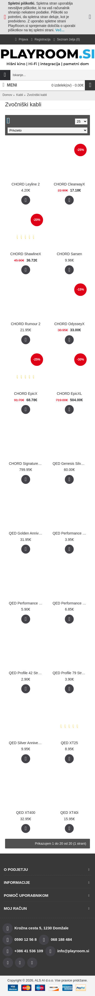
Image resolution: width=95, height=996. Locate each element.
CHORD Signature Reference (26, 463)
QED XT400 (25, 813)
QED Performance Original (26, 603)
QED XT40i (69, 813)
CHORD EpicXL (69, 394)
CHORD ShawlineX (25, 254)
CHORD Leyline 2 (26, 184)
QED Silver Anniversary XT (26, 743)
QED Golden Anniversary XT (26, 533)
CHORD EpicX (25, 394)
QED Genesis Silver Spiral (70, 463)
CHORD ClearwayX (69, 184)
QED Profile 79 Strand (70, 673)
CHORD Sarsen (69, 254)
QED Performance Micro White (70, 533)
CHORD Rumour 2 (26, 324)
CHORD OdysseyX (69, 324)
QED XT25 (69, 743)
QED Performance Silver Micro (70, 603)
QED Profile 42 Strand (26, 673)
